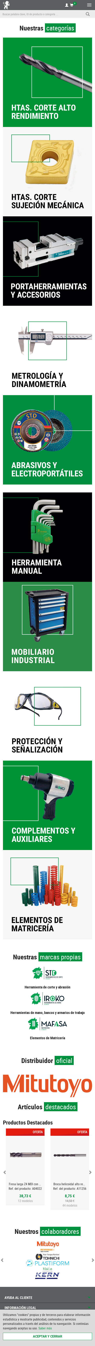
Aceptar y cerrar (47, 1336)
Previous (5, 1172)
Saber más (45, 1328)
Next (90, 1172)
